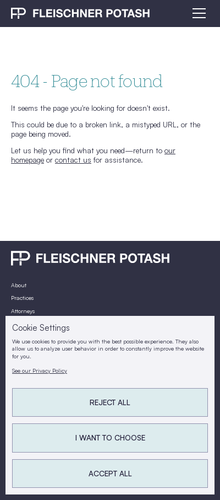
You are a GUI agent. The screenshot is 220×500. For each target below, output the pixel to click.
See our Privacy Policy (39, 370)
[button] (197, 13)
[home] (80, 13)
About (18, 285)
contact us (73, 159)
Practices (22, 298)
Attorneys (23, 311)
